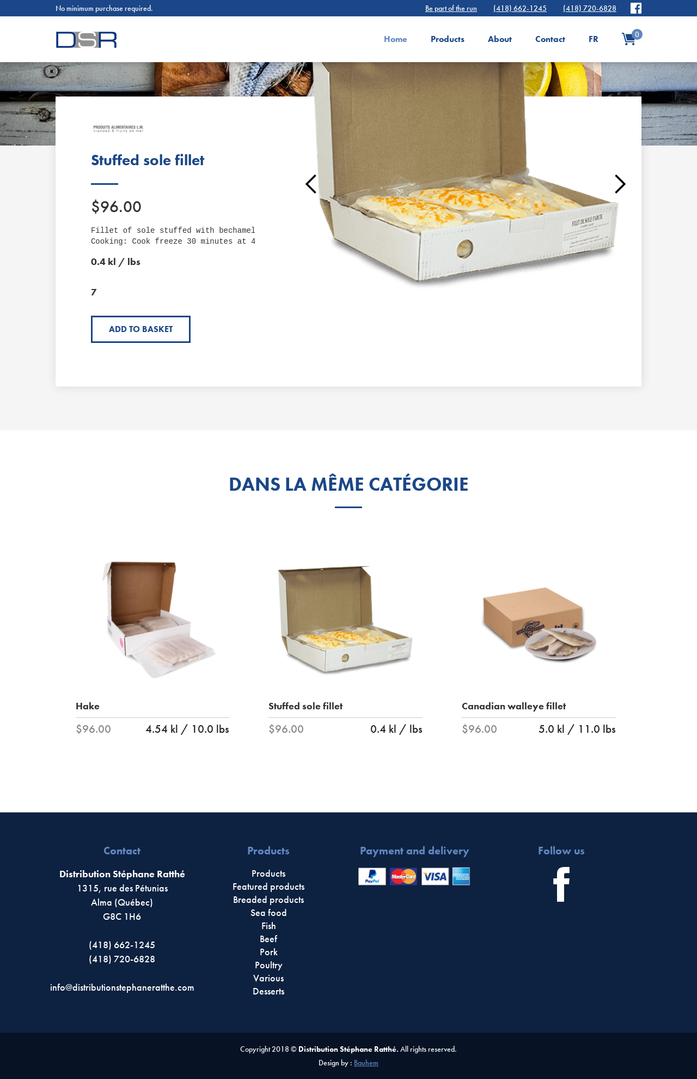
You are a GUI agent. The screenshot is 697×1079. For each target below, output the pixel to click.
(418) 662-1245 (520, 8)
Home (395, 39)
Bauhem (366, 1063)
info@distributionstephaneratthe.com (122, 987)
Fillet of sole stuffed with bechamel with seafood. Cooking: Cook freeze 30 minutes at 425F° (205, 235)
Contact (550, 39)
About (500, 39)
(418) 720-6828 (589, 8)
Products (447, 39)
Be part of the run (451, 8)
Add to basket (141, 329)
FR (593, 39)
